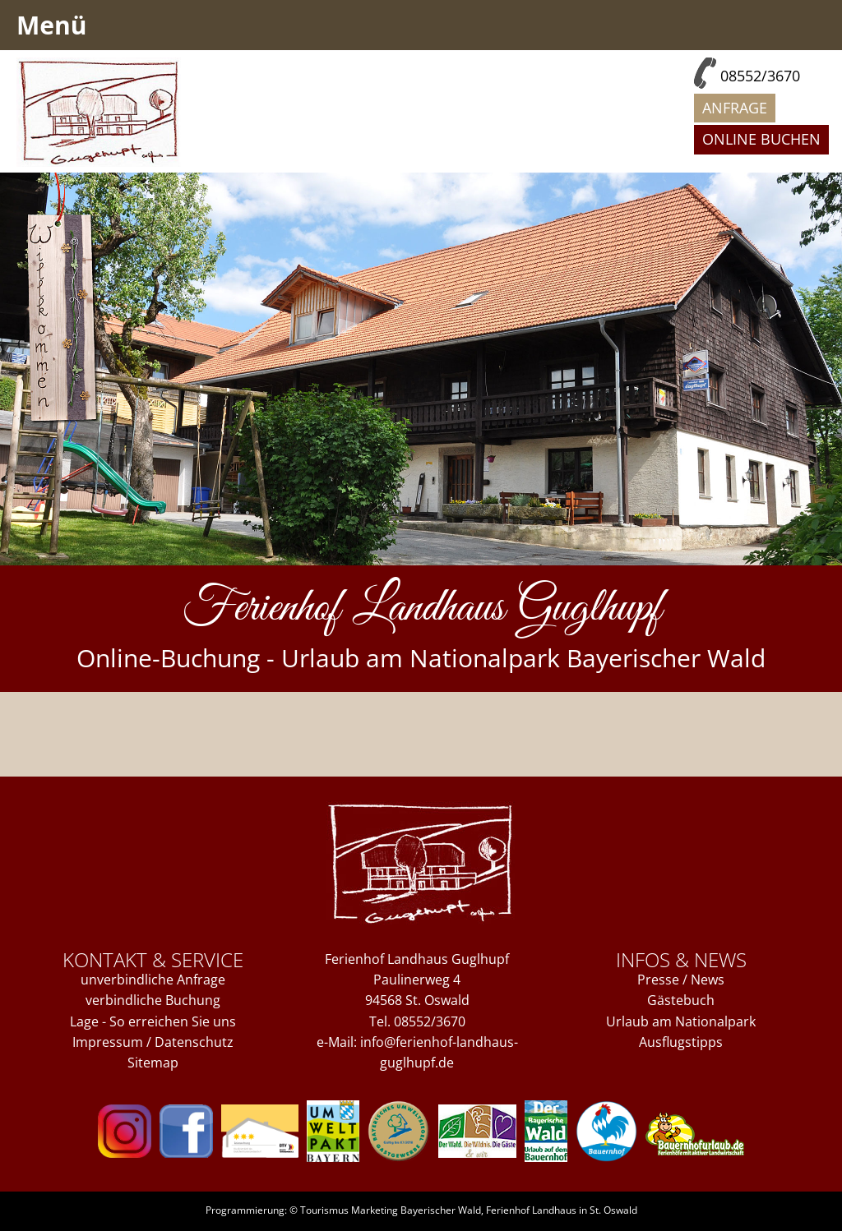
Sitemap (152, 1062)
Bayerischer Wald (440, 1210)
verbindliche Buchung (153, 1000)
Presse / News (680, 980)
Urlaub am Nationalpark (681, 1021)
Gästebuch (681, 1000)
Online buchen (761, 139)
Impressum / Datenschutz (153, 1042)
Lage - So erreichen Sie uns (153, 1021)
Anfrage (734, 108)
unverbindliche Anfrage (153, 980)
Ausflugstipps (681, 1042)
